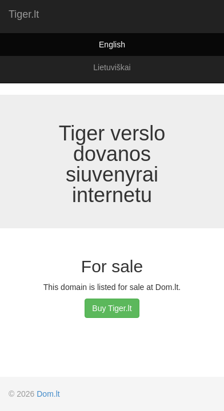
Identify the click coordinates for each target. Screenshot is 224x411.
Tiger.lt (24, 14)
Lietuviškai (111, 67)
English (112, 44)
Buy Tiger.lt (111, 308)
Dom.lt (48, 393)
